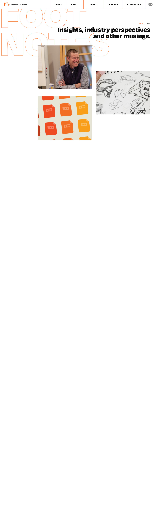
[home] (15, 4)
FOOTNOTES (134, 4)
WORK (58, 4)
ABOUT (75, 4)
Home (141, 24)
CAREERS (113, 4)
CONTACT (93, 4)
